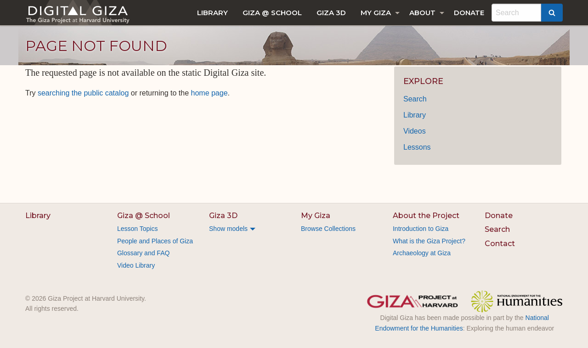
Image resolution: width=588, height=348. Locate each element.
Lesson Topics (137, 228)
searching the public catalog (83, 93)
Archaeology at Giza (422, 253)
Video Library (136, 265)
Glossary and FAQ (143, 253)
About (422, 12)
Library (212, 12)
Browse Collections (328, 228)
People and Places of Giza (155, 241)
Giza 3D (331, 12)
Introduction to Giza (420, 228)
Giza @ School (272, 12)
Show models (228, 228)
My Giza (376, 12)
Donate (469, 12)
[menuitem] (212, 12)
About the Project (426, 215)
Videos (414, 131)
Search (415, 99)
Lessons (417, 147)
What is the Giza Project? (429, 241)
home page (209, 93)
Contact (500, 243)
